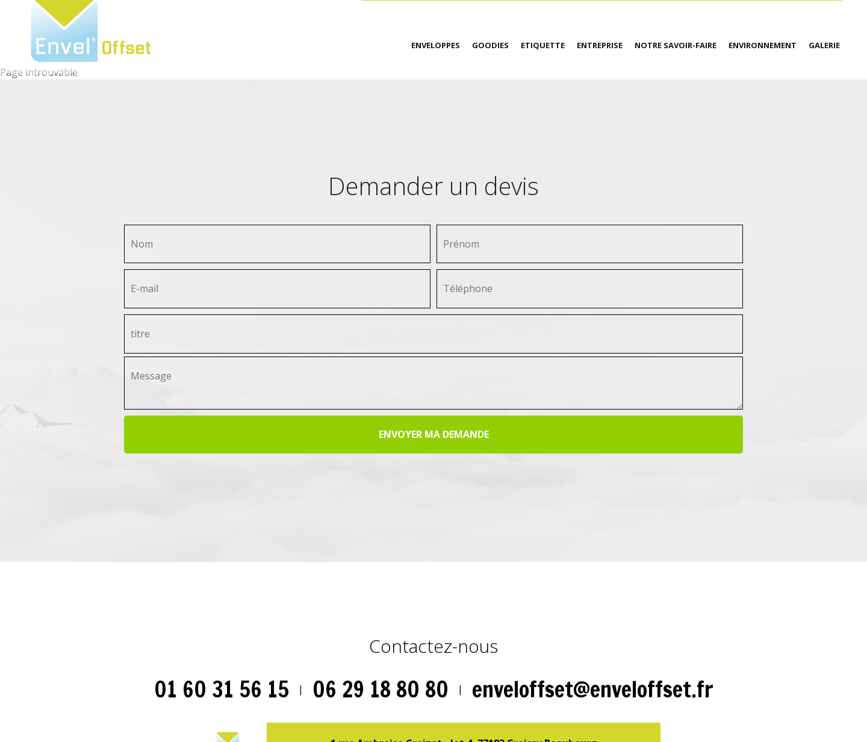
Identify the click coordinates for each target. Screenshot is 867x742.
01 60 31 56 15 (221, 689)
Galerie (824, 45)
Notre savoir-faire (675, 45)
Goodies (490, 45)
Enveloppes (435, 45)
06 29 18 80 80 (380, 689)
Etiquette (543, 45)
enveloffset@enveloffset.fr (592, 689)
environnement (763, 45)
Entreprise (600, 45)
